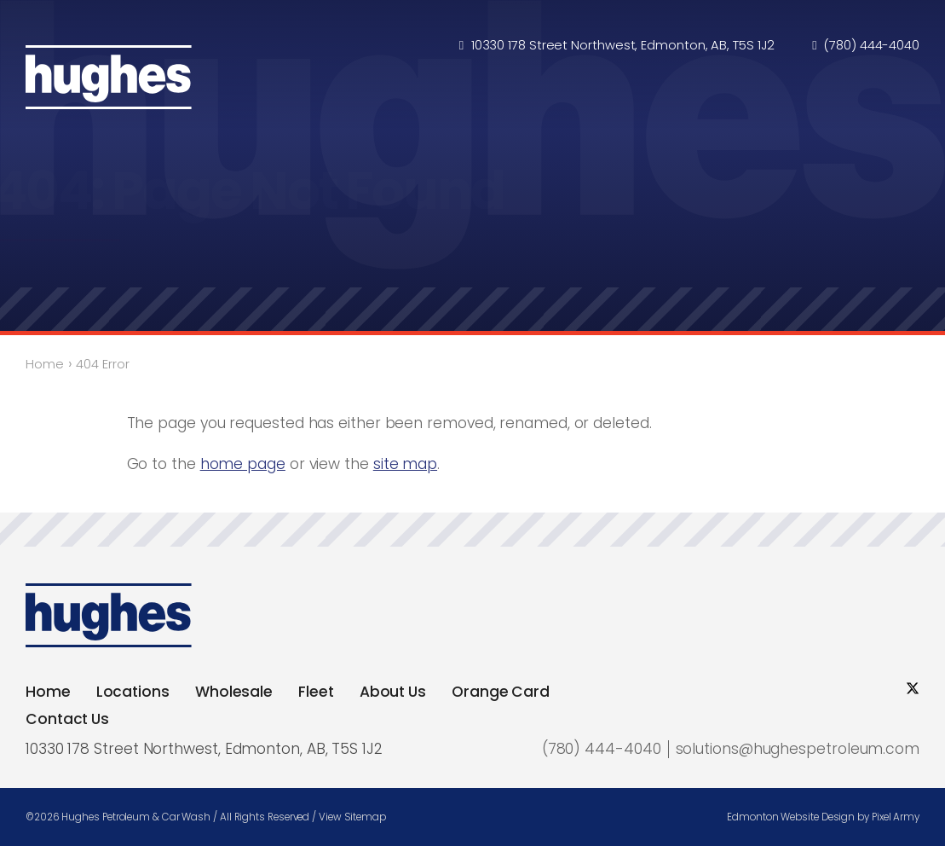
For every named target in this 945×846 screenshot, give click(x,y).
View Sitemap (352, 817)
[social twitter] (912, 689)
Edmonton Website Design (791, 817)
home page (242, 464)
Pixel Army (895, 817)
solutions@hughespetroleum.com (798, 749)
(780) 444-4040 (871, 46)
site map (405, 464)
